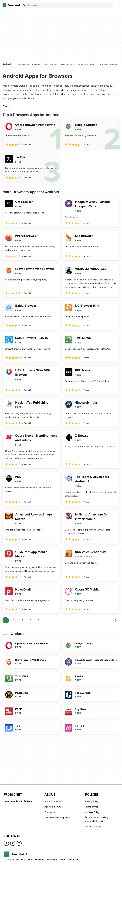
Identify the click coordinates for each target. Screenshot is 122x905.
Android (8, 64)
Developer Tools (67, 64)
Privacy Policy (91, 801)
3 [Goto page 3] (22, 620)
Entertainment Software (107, 64)
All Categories (24, 64)
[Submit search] (24, 5)
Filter (7, 106)
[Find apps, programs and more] (67, 5)
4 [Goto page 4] (30, 620)
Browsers (36, 64)
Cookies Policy (92, 812)
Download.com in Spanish (57, 817)
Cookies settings (93, 826)
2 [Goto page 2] (14, 620)
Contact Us (49, 812)
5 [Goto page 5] (38, 620)
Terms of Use (91, 806)
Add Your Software (53, 806)
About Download (52, 801)
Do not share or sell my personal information (96, 819)
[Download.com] (11, 5)
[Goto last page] (113, 620)
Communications (50, 64)
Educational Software (85, 64)
